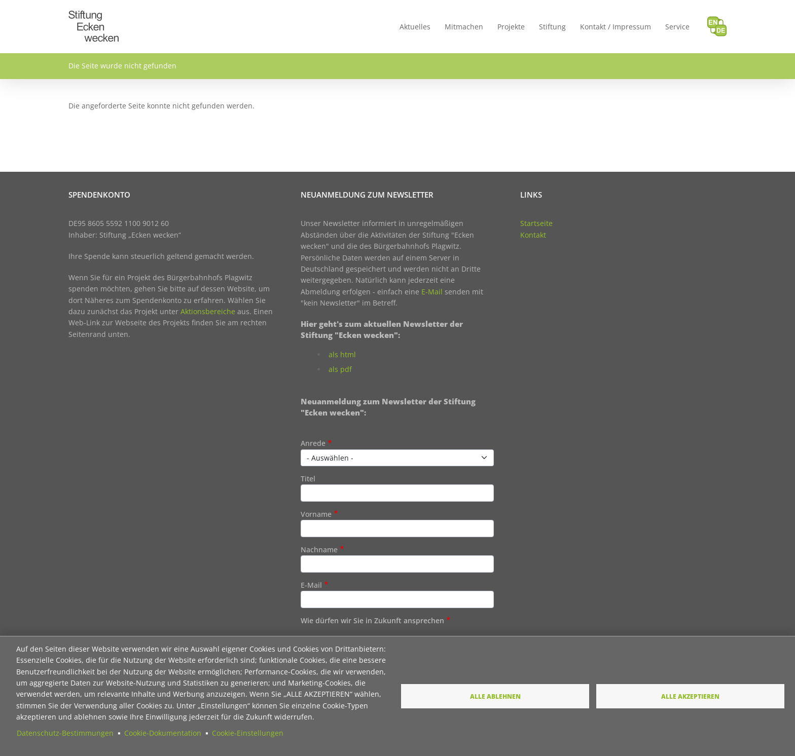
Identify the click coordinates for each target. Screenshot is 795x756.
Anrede (313, 443)
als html (342, 354)
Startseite (536, 223)
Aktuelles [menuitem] (415, 26)
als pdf (340, 369)
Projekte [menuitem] (511, 26)
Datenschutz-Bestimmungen (65, 733)
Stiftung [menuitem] (552, 26)
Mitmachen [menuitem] (464, 26)
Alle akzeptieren (690, 696)
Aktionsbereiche (207, 311)
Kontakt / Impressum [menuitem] (615, 26)
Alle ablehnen (495, 696)
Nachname (319, 549)
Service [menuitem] (677, 26)
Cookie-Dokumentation (162, 733)
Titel (308, 478)
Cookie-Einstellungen (247, 733)
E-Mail (432, 291)
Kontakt (533, 235)
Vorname (316, 514)
